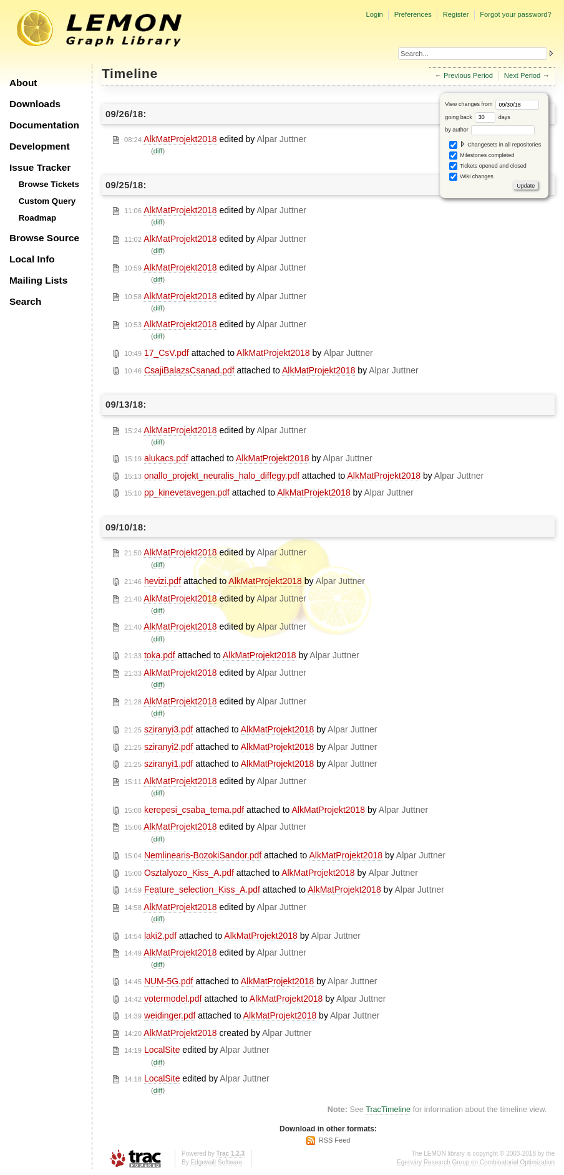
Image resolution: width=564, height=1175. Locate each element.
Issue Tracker (39, 167)
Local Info (32, 259)
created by (217, 1033)
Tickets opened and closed (488, 166)
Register (456, 14)
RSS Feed (335, 1140)
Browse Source (44, 238)
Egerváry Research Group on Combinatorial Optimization (476, 1162)
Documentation (44, 125)
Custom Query (47, 201)
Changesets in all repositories (495, 145)
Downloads (35, 103)
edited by (215, 139)
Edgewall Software (216, 1162)
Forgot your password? (515, 14)
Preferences (413, 14)
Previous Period (468, 75)
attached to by (248, 353)
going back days (477, 117)
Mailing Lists (38, 280)
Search (25, 301)
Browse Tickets (49, 184)
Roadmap (38, 218)
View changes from (492, 104)
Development (39, 146)
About (23, 82)
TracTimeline (388, 1109)
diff (158, 151)
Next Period (522, 75)
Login (374, 14)
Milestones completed (482, 155)
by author (490, 130)
